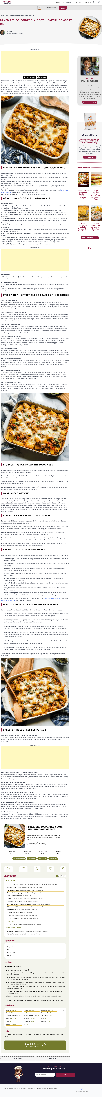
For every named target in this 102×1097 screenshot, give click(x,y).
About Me (77, 2)
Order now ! (63, 7)
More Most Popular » (90, 237)
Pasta (7, 15)
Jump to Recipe (29, 77)
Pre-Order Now (89, 157)
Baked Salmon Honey (8, 600)
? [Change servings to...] (64, 876)
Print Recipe (41, 77)
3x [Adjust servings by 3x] (62, 876)
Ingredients (9, 869)
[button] (63, 881)
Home (58, 2)
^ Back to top (8, 1088)
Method (37, 869)
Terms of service (52, 1088)
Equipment (23, 869)
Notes (63, 869)
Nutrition (50, 869)
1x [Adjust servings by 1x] (56, 876)
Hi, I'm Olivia (23, 1088)
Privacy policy (41, 1088)
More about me (89, 102)
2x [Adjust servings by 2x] (59, 876)
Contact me (31, 1088)
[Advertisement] (35, 62)
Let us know (28, 1046)
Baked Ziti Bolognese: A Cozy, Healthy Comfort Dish (22, 15)
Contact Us (87, 2)
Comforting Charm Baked (52, 598)
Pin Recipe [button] (41, 843)
